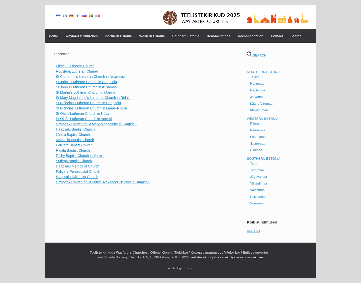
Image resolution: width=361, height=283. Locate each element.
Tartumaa (257, 170)
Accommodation (250, 36)
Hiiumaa (256, 150)
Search (296, 36)
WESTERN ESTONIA (262, 119)
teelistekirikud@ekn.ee (207, 257)
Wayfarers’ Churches (81, 36)
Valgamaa (257, 190)
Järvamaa (257, 97)
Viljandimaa (258, 183)
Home (53, 36)
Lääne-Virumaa (261, 103)
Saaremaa (257, 143)
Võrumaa (256, 203)
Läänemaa (257, 137)
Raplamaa (257, 90)
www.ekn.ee (254, 257)
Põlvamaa (257, 197)
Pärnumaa (257, 130)
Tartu (253, 163)
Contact (277, 36)
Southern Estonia (185, 36)
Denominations (218, 36)
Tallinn (254, 77)
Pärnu (254, 123)
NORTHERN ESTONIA (264, 72)
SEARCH (256, 55)
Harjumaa (257, 83)
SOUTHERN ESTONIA (263, 158)
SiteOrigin (176, 268)
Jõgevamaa (258, 177)
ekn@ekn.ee (234, 257)
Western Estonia (152, 36)
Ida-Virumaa (259, 110)
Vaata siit (253, 231)
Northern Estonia (118, 36)
